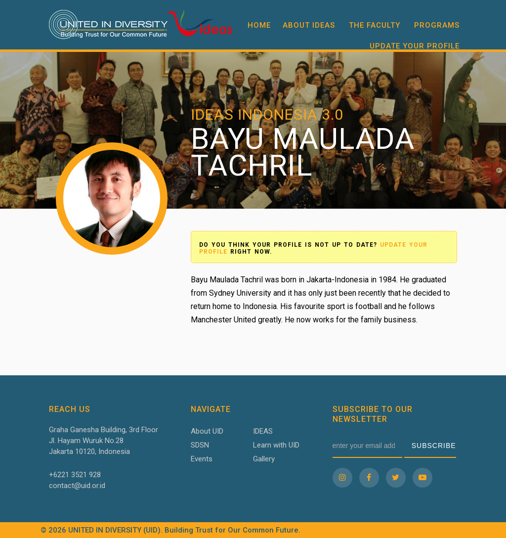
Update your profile (415, 46)
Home (259, 25)
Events (201, 458)
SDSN (200, 445)
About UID (207, 431)
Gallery (264, 458)
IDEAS (263, 431)
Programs (437, 25)
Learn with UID (276, 445)
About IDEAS (309, 25)
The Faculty (374, 25)
